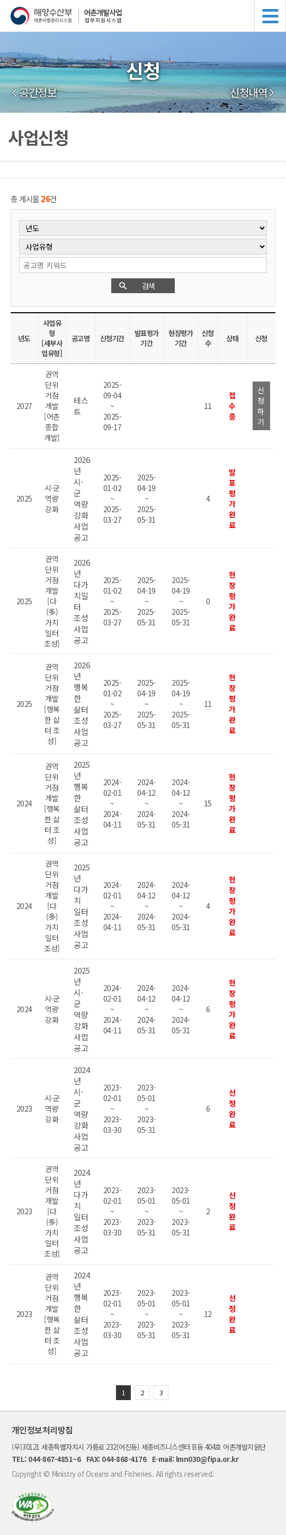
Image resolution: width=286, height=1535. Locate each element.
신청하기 (260, 406)
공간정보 (37, 92)
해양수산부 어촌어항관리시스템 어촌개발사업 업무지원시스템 (148, 16)
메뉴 (270, 16)
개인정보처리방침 (42, 1429)
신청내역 (248, 92)
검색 (148, 285)
